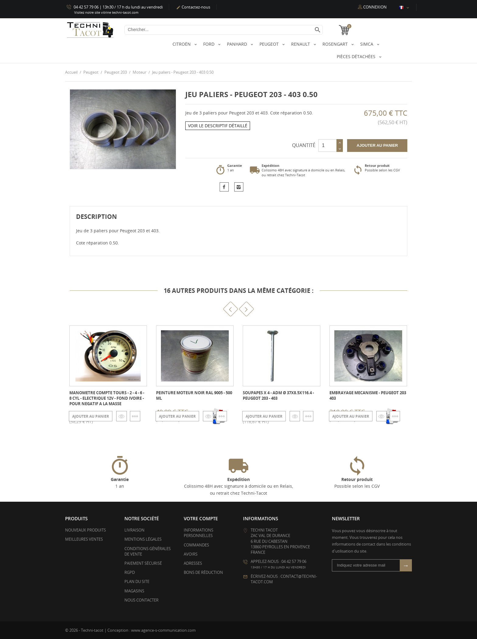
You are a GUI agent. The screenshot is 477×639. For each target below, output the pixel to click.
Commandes (196, 544)
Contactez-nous (193, 7)
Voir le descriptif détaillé (217, 125)
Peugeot (269, 44)
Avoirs (190, 553)
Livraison (134, 530)
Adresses (193, 563)
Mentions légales (143, 539)
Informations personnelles (198, 532)
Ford (209, 44)
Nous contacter (141, 599)
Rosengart (335, 44)
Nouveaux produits (85, 530)
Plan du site (136, 581)
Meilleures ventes (84, 539)
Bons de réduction (203, 572)
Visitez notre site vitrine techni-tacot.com (106, 12)
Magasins (134, 590)
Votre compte (201, 518)
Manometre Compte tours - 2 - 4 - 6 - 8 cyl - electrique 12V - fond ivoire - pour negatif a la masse (106, 398)
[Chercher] (223, 30)
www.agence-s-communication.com (163, 630)
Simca (367, 44)
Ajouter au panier (377, 145)
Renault (301, 44)
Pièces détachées (357, 56)
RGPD (129, 572)
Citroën (182, 44)
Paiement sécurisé (143, 563)
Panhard (237, 44)
